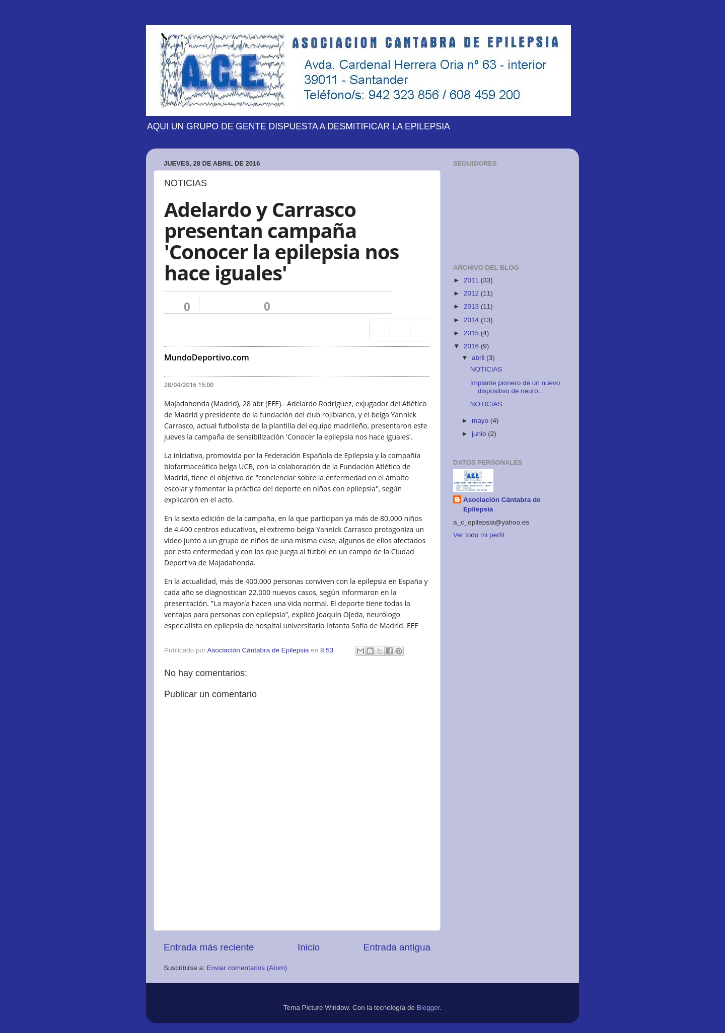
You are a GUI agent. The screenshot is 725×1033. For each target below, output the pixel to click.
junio (480, 433)
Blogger (428, 1007)
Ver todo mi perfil (478, 535)
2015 (472, 333)
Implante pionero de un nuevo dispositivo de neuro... (515, 387)
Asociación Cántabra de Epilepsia (502, 504)
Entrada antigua (397, 947)
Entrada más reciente (209, 947)
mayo (481, 420)
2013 (472, 306)
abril (479, 357)
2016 (472, 346)
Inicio (309, 947)
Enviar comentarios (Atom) (247, 968)
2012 (472, 293)
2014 (472, 320)
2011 (472, 280)
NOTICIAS (486, 369)
